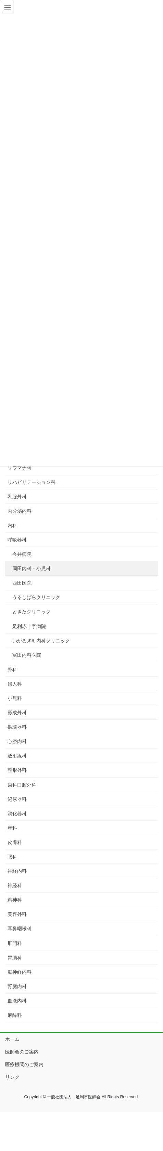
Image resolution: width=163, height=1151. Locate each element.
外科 (12, 669)
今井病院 (22, 554)
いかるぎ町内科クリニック (41, 640)
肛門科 (15, 943)
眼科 (12, 856)
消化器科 (17, 813)
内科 (12, 525)
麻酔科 (15, 1015)
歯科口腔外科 (22, 785)
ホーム (12, 1039)
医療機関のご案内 (24, 1064)
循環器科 (17, 727)
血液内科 (17, 1000)
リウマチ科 (20, 467)
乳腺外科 (17, 496)
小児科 (15, 698)
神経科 (15, 885)
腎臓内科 (17, 986)
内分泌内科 (20, 511)
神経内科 (17, 871)
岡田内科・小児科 (31, 568)
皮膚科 (15, 842)
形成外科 (17, 712)
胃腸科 (15, 957)
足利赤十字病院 (29, 626)
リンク (12, 1077)
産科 (12, 828)
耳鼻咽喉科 (20, 928)
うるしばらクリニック (36, 597)
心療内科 (17, 741)
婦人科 (15, 684)
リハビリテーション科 (31, 482)
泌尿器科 (17, 799)
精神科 (15, 900)
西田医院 (22, 583)
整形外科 (17, 770)
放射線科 (17, 755)
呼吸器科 (17, 539)
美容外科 (17, 914)
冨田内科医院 (26, 655)
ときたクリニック (31, 611)
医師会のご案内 (22, 1051)
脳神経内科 (20, 972)
